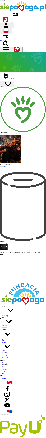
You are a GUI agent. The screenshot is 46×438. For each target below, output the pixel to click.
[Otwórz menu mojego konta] (7, 25)
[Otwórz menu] (11, 49)
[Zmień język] (6, 31)
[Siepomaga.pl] (23, 11)
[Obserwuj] (7, 84)
